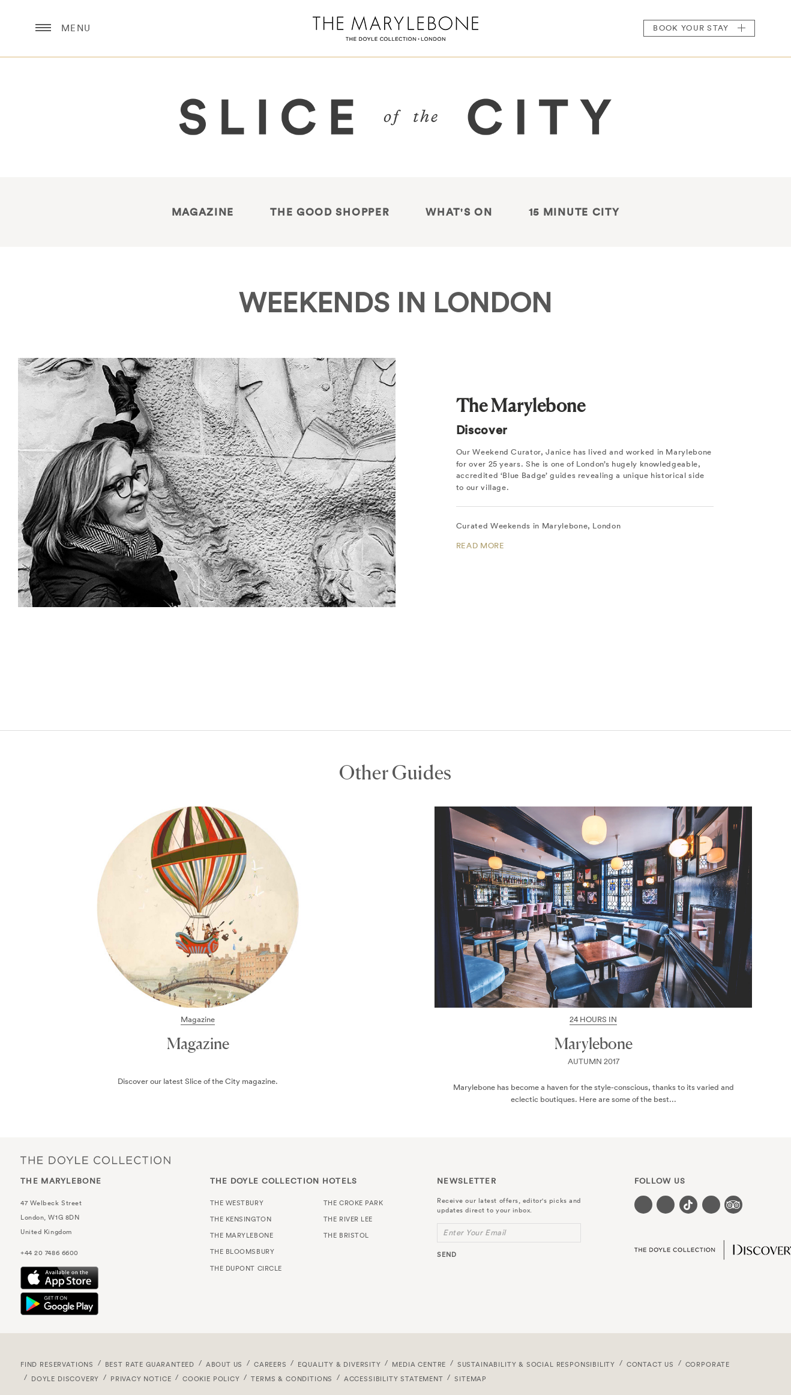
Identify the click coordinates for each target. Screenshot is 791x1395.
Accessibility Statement (394, 1379)
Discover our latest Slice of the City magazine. (198, 1081)
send (447, 1254)
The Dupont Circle (246, 1268)
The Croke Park (353, 1203)
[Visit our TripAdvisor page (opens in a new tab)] (733, 1205)
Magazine (203, 212)
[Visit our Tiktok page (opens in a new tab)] (688, 1205)
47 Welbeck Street (51, 1203)
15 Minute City (574, 212)
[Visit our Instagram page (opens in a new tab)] (666, 1205)
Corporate (707, 1364)
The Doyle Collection (95, 1159)
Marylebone (594, 1043)
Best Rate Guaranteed (150, 1364)
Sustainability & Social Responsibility (536, 1364)
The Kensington (241, 1219)
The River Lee (348, 1219)
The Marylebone (395, 28)
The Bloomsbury (242, 1251)
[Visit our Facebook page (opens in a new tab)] (643, 1205)
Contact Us (650, 1364)
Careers (270, 1364)
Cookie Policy (211, 1379)
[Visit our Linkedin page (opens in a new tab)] (711, 1205)
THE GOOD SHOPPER (329, 212)
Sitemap (470, 1379)
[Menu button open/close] (43, 28)
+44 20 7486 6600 (49, 1252)
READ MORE (480, 545)
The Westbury (237, 1203)
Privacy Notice (141, 1379)
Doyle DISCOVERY (65, 1379)
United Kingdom (46, 1231)
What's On (459, 212)
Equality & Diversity (339, 1364)
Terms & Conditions (291, 1379)
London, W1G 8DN (49, 1217)
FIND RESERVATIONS (57, 1364)
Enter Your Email (474, 1232)
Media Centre (419, 1364)
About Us (224, 1364)
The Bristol (346, 1235)
